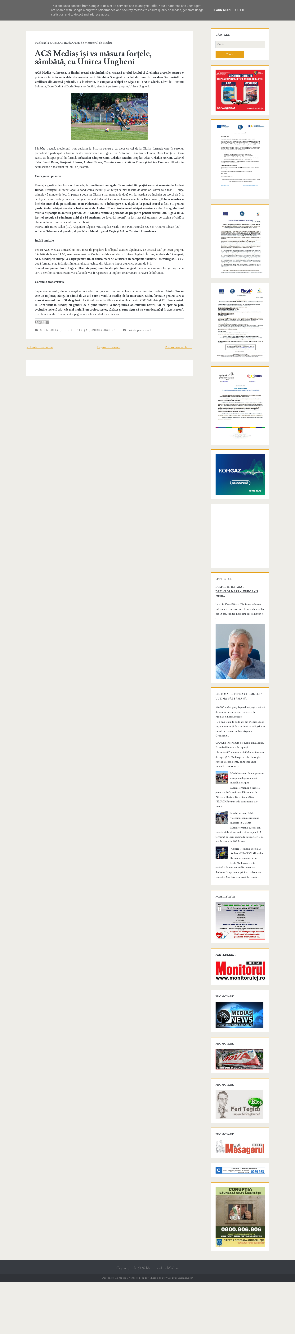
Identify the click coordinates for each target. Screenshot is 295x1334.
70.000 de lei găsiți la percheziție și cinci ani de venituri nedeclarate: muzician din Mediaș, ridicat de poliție (239, 760)
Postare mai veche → (182, 342)
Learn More (222, 10)
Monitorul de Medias (95, 43)
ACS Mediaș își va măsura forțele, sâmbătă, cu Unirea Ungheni (106, 57)
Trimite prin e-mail (133, 325)
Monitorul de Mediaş (162, 1320)
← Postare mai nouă (36, 342)
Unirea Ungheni (101, 325)
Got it (240, 10)
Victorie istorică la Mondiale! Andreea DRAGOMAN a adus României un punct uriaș (243, 887)
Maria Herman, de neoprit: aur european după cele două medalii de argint (246, 821)
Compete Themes (125, 1330)
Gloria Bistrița (71, 325)
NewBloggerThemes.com (177, 1330)
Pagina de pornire (108, 342)
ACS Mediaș (45, 325)
